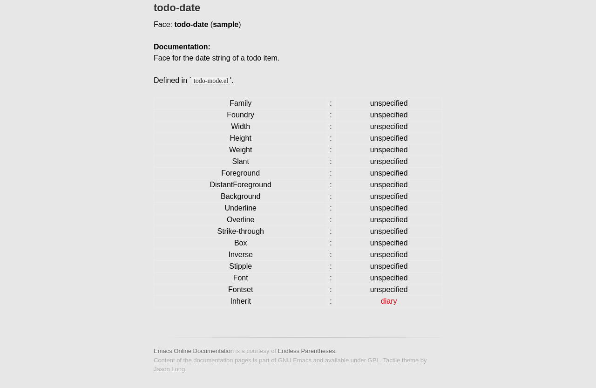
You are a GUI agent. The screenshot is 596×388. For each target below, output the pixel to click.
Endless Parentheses (306, 350)
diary (389, 301)
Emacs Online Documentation (194, 350)
